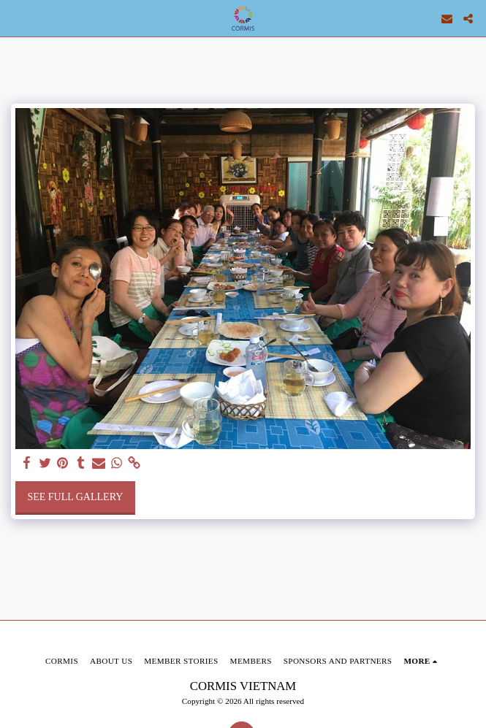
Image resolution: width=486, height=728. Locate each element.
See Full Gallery (75, 496)
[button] (16, 18)
